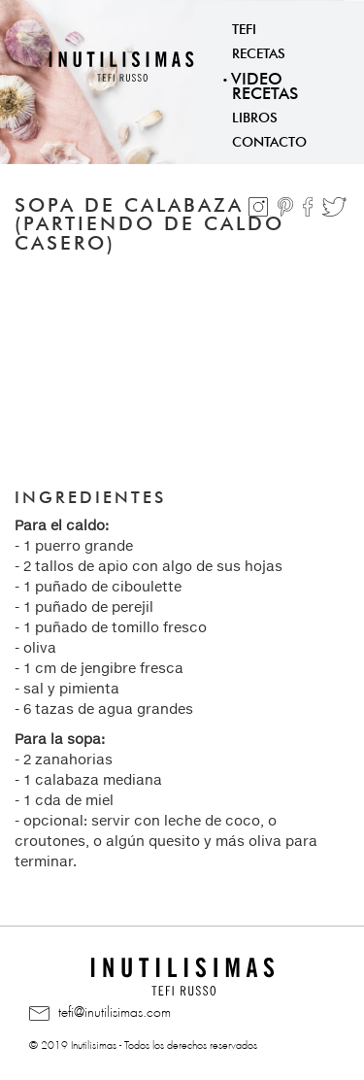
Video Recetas (264, 83)
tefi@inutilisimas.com (100, 1013)
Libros (255, 115)
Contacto (269, 140)
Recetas (258, 51)
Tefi (244, 27)
